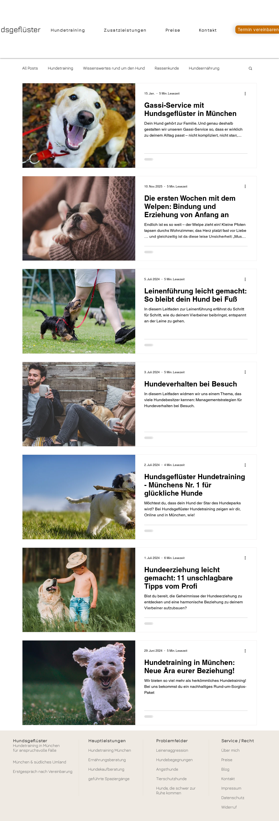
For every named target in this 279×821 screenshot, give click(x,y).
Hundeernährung (204, 68)
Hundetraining (60, 68)
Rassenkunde (167, 68)
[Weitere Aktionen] (247, 93)
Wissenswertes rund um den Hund (114, 68)
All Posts (30, 68)
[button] (250, 68)
